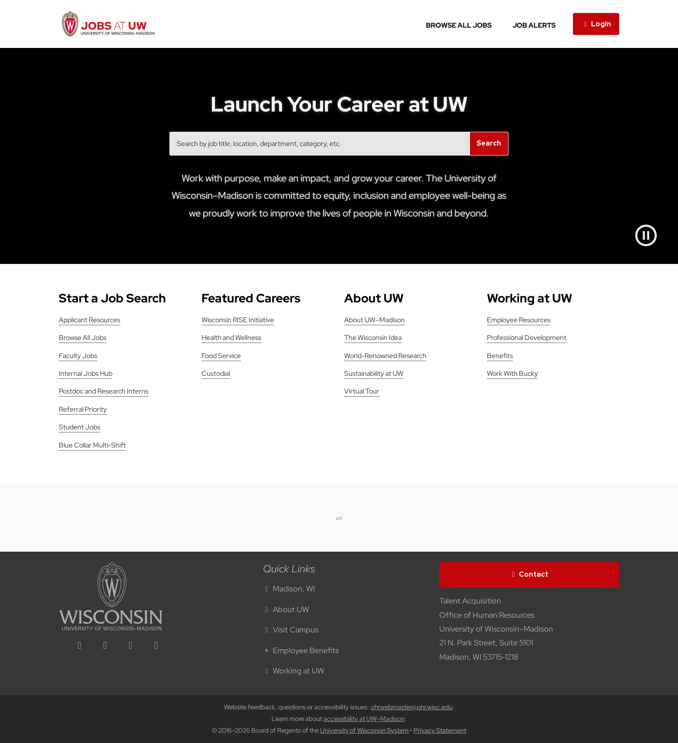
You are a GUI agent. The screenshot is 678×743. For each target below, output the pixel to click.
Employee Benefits (301, 650)
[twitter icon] (130, 646)
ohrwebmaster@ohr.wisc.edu (411, 707)
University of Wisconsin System (364, 730)
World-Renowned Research (385, 355)
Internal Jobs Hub (85, 373)
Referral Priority (83, 409)
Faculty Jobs (78, 355)
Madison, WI (289, 589)
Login (596, 24)
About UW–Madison (374, 319)
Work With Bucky (512, 373)
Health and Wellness (231, 337)
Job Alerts (534, 25)
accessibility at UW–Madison (364, 718)
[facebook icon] (105, 646)
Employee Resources (518, 319)
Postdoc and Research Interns (103, 391)
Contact (529, 574)
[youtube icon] (156, 646)
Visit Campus (290, 630)
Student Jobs (79, 427)
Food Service (221, 355)
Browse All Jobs (459, 25)
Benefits (500, 355)
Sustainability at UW (373, 373)
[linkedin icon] (79, 646)
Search (489, 143)
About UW (286, 609)
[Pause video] (646, 235)
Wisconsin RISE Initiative (237, 319)
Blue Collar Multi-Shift (92, 445)
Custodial (215, 373)
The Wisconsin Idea (373, 337)
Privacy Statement (439, 730)
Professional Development (526, 337)
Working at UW (293, 671)
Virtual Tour (361, 391)
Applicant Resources (89, 319)
